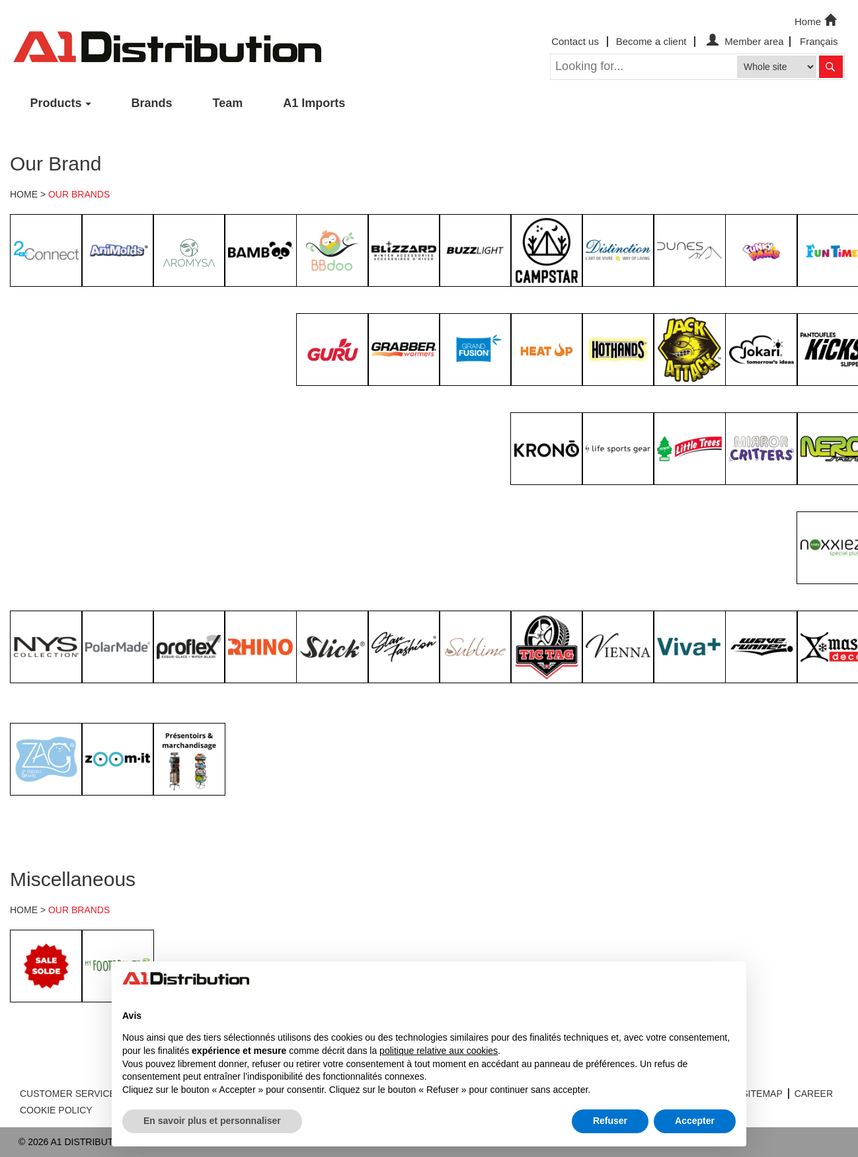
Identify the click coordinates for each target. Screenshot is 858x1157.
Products (56, 103)
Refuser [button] (610, 1120)
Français (819, 41)
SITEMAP (762, 1093)
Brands (152, 103)
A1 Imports (314, 103)
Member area (743, 41)
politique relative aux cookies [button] (438, 1050)
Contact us (575, 41)
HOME (24, 194)
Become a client (651, 41)
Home (817, 20)
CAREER (814, 1093)
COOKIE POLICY (56, 1110)
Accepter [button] (695, 1120)
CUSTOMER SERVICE (68, 1093)
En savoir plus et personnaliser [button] (212, 1120)
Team (228, 103)
